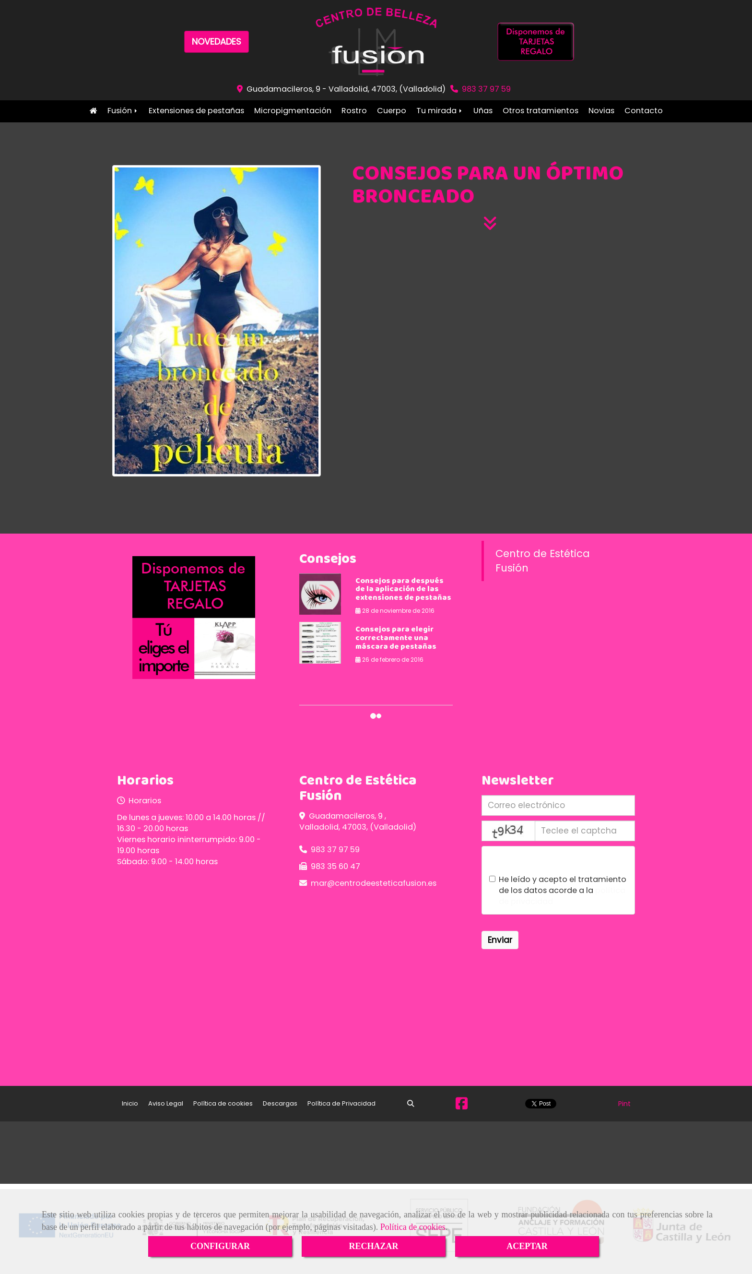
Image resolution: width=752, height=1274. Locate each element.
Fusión (123, 110)
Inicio (93, 111)
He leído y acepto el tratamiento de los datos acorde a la (557, 890)
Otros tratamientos (540, 110)
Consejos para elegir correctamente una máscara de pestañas (395, 638)
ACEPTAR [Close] (527, 1246)
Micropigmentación (292, 110)
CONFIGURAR (220, 1246)
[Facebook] (462, 1106)
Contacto (643, 110)
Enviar (500, 940)
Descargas (280, 1103)
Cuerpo (391, 110)
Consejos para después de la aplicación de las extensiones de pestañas (403, 590)
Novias (601, 110)
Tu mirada (439, 110)
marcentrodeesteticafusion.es (373, 883)
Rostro (354, 110)
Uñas (483, 110)
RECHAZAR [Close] (373, 1246)
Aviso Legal (165, 1103)
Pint (624, 1103)
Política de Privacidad (341, 1103)
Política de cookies (413, 1227)
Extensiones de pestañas (196, 110)
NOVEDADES (216, 42)
